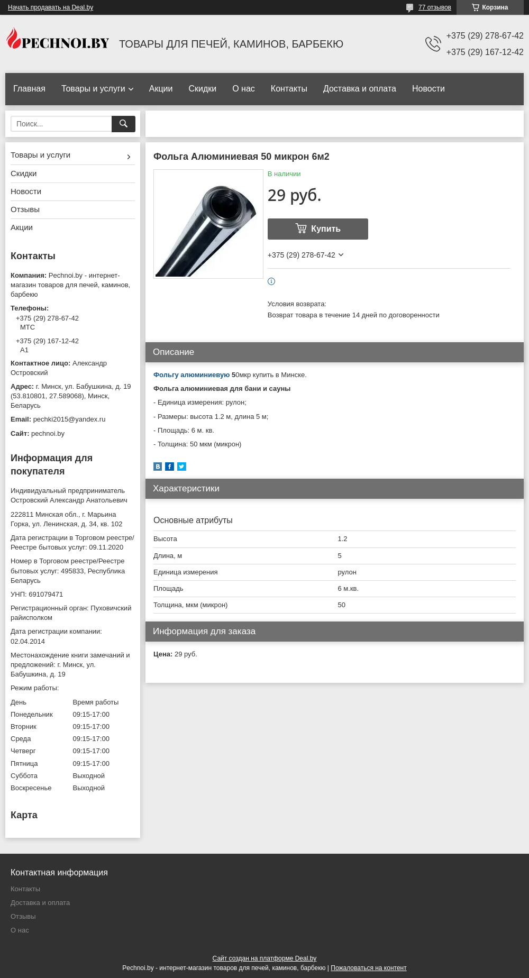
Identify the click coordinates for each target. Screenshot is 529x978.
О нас (243, 88)
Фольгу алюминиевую (191, 375)
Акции (161, 88)
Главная (29, 88)
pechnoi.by (48, 433)
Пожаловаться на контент (368, 968)
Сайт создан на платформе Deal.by (265, 958)
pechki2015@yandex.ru (69, 419)
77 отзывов (434, 7)
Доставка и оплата (359, 88)
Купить (326, 228)
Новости (428, 88)
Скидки (202, 88)
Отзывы (25, 209)
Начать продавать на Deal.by (50, 7)
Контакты (289, 88)
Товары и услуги (93, 88)
